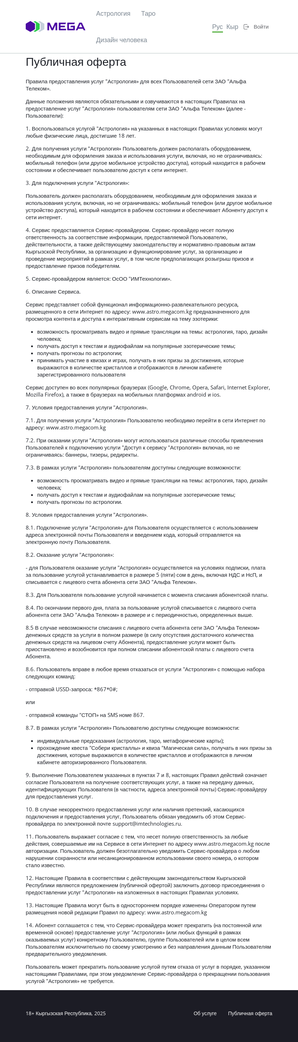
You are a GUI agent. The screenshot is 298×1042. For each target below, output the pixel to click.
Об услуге (205, 1013)
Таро (148, 13)
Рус (217, 26)
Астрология (113, 13)
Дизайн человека (121, 39)
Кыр (232, 26)
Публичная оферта (250, 1013)
